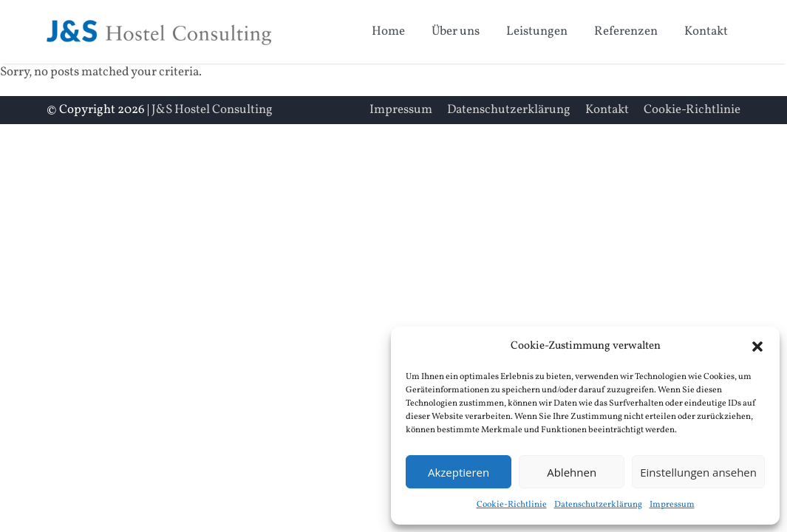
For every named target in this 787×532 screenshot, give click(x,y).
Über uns (456, 31)
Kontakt (706, 31)
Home (388, 31)
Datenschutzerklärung (598, 505)
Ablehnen (571, 472)
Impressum (672, 505)
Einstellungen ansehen (698, 472)
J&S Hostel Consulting (212, 109)
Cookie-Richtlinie (512, 505)
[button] (757, 346)
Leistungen (537, 31)
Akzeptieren (458, 472)
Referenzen (626, 31)
